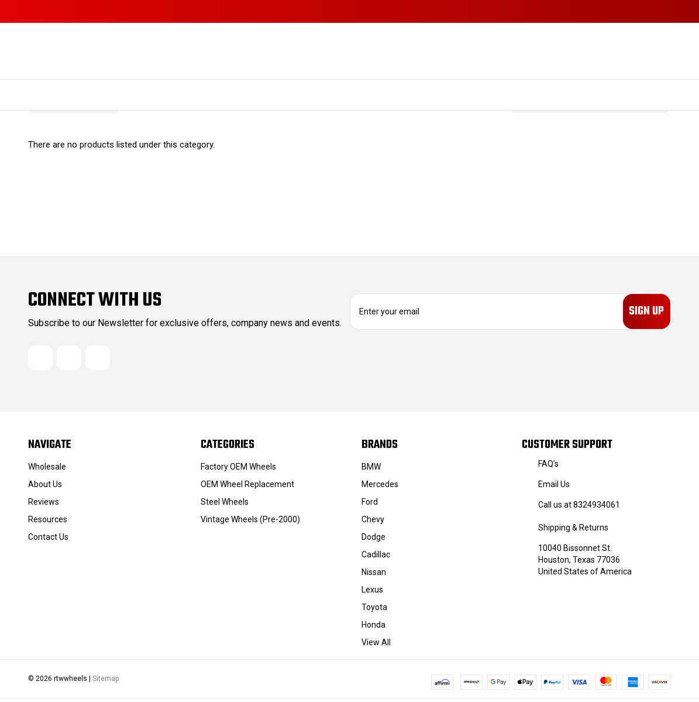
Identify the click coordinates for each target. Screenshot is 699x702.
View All (376, 645)
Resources (47, 523)
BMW (371, 470)
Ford (369, 505)
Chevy (372, 523)
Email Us (554, 487)
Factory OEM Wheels (238, 470)
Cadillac (375, 558)
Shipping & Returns (573, 531)
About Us (45, 487)
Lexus (372, 593)
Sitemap (105, 682)
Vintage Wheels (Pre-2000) (250, 523)
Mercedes (379, 487)
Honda (373, 628)
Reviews (43, 505)
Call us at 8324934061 (579, 508)
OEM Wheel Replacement (247, 487)
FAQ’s (548, 467)
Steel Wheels (225, 505)
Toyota (374, 610)
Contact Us (48, 540)
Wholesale (47, 470)
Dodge (373, 540)
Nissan (373, 575)
